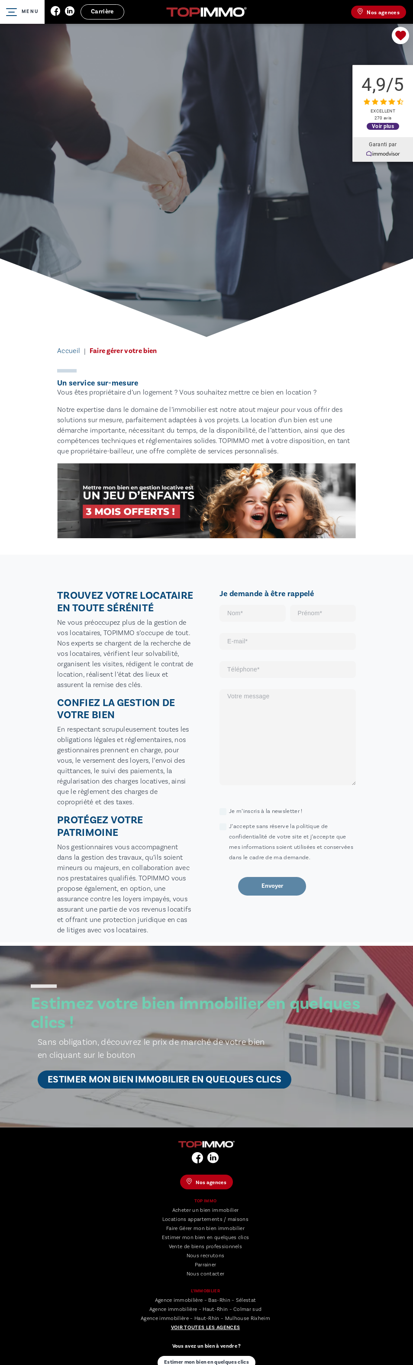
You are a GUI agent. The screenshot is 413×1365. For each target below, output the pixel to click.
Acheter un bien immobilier (205, 1210)
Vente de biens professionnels (205, 1246)
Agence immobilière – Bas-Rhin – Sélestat (205, 1300)
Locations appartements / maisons (205, 1219)
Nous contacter (205, 1274)
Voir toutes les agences (205, 1327)
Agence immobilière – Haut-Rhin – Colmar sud (205, 1309)
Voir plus (383, 125)
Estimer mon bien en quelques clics (205, 1237)
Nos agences (379, 12)
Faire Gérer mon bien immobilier (205, 1228)
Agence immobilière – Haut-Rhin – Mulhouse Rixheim (205, 1318)
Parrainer (205, 1265)
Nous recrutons (205, 1256)
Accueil (68, 351)
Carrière (102, 12)
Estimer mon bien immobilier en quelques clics (164, 1079)
